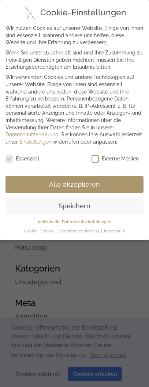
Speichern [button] (74, 205)
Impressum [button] (114, 231)
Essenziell (22, 158)
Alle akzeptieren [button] (74, 184)
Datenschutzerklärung (32, 134)
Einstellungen (35, 142)
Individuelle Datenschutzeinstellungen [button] (74, 222)
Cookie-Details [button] (39, 231)
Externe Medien (115, 158)
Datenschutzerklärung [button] (78, 231)
